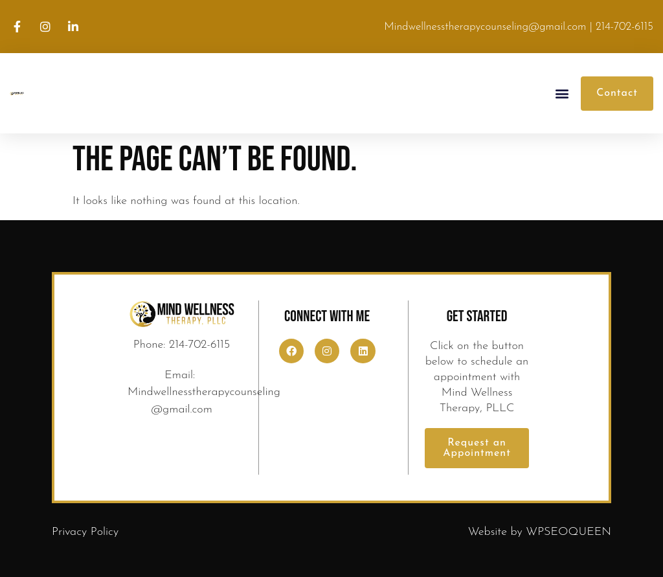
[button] (562, 93)
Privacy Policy (85, 532)
